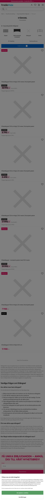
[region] (22, 487)
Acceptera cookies (22, 493)
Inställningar (22, 497)
